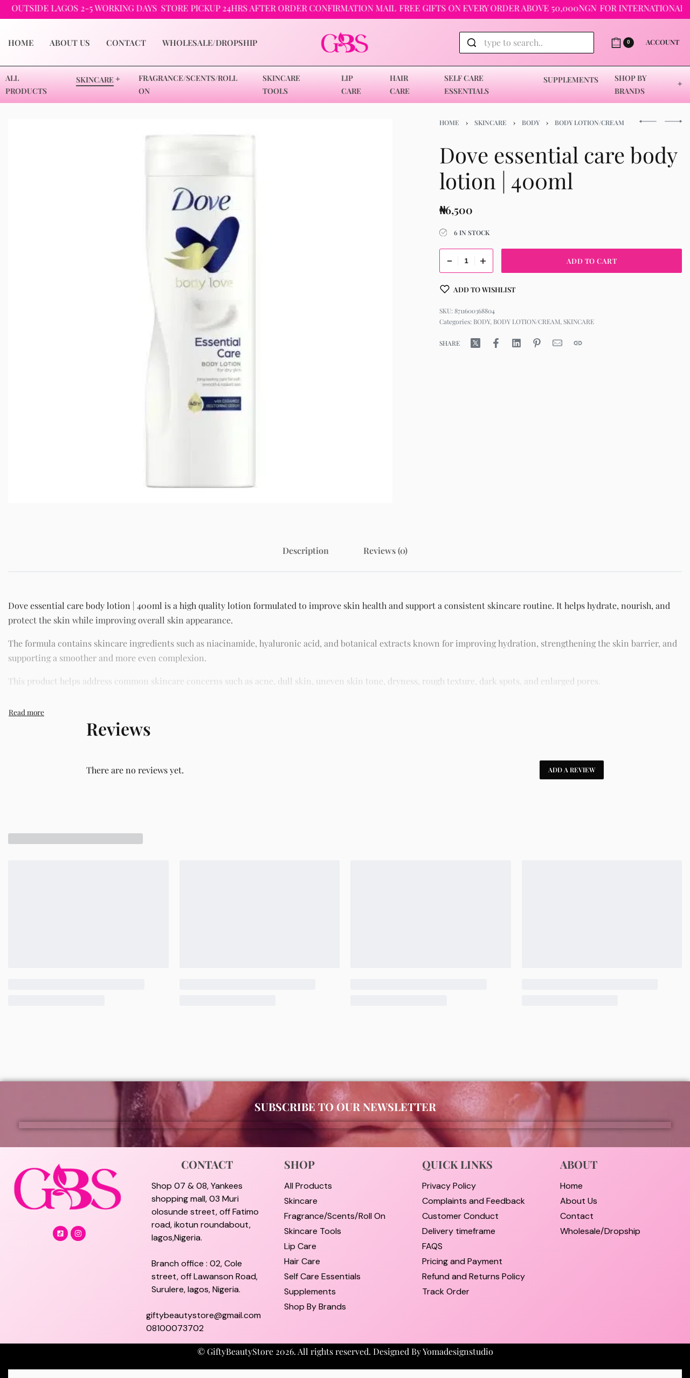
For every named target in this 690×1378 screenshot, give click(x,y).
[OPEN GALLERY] (200, 311)
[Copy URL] (578, 343)
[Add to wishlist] (477, 289)
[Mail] (557, 343)
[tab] (305, 550)
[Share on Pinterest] (537, 343)
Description (305, 550)
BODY (531, 122)
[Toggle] (26, 712)
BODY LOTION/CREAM (589, 122)
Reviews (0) (385, 550)
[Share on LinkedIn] (516, 343)
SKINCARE (490, 122)
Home (449, 122)
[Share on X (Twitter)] (475, 343)
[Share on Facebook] (496, 343)
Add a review (571, 769)
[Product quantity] (466, 261)
